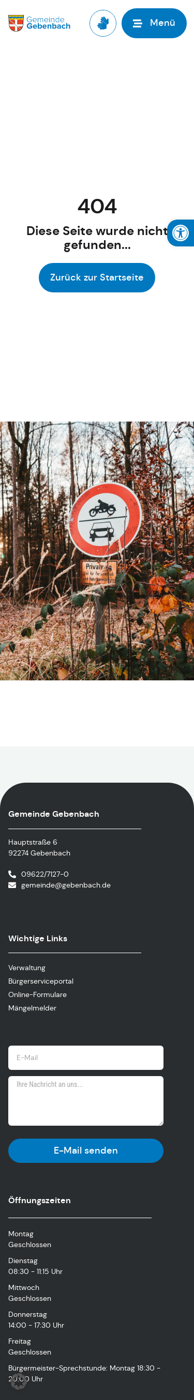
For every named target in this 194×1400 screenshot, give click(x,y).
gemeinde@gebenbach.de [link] (66, 885)
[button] (18, 1381)
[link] (180, 233)
